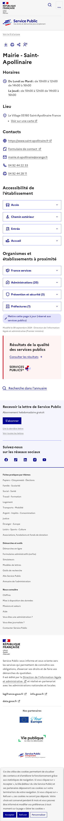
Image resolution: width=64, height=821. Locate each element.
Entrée (13, 229)
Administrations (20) (22, 282)
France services (18, 270)
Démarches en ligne (12, 548)
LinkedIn (25, 459)
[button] (25, 45)
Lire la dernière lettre (13, 428)
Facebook (6, 459)
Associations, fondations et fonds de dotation (25, 535)
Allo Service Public (12, 576)
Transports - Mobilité (13, 507)
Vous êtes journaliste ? (13, 622)
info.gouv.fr (38, 694)
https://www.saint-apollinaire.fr (30, 141)
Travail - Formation (12, 496)
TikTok (15, 459)
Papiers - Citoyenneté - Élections (18, 480)
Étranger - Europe (11, 524)
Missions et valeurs (12, 606)
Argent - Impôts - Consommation (19, 513)
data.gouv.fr (11, 701)
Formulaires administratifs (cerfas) (19, 554)
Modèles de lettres (12, 565)
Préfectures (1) (18, 306)
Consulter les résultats (24, 357)
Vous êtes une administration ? (18, 617)
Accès (12, 205)
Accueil (13, 241)
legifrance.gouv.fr (15, 694)
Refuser (23, 814)
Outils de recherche (12, 570)
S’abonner (12, 421)
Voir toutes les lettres (13, 433)
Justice (6, 518)
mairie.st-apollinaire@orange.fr (28, 157)
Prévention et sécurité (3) (25, 294)
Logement (8, 502)
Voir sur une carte (24, 121)
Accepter (9, 814)
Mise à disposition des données (18, 600)
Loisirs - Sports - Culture (14, 529)
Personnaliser (38, 814)
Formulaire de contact (24, 149)
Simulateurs (8, 559)
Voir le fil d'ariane (11, 34)
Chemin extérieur (20, 217)
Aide (5, 611)
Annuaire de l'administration (17, 581)
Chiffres (7, 595)
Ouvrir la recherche (49, 4)
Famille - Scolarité (11, 485)
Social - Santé (9, 491)
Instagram (34, 459)
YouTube (44, 459)
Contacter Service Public (15, 628)
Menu (59, 7)
